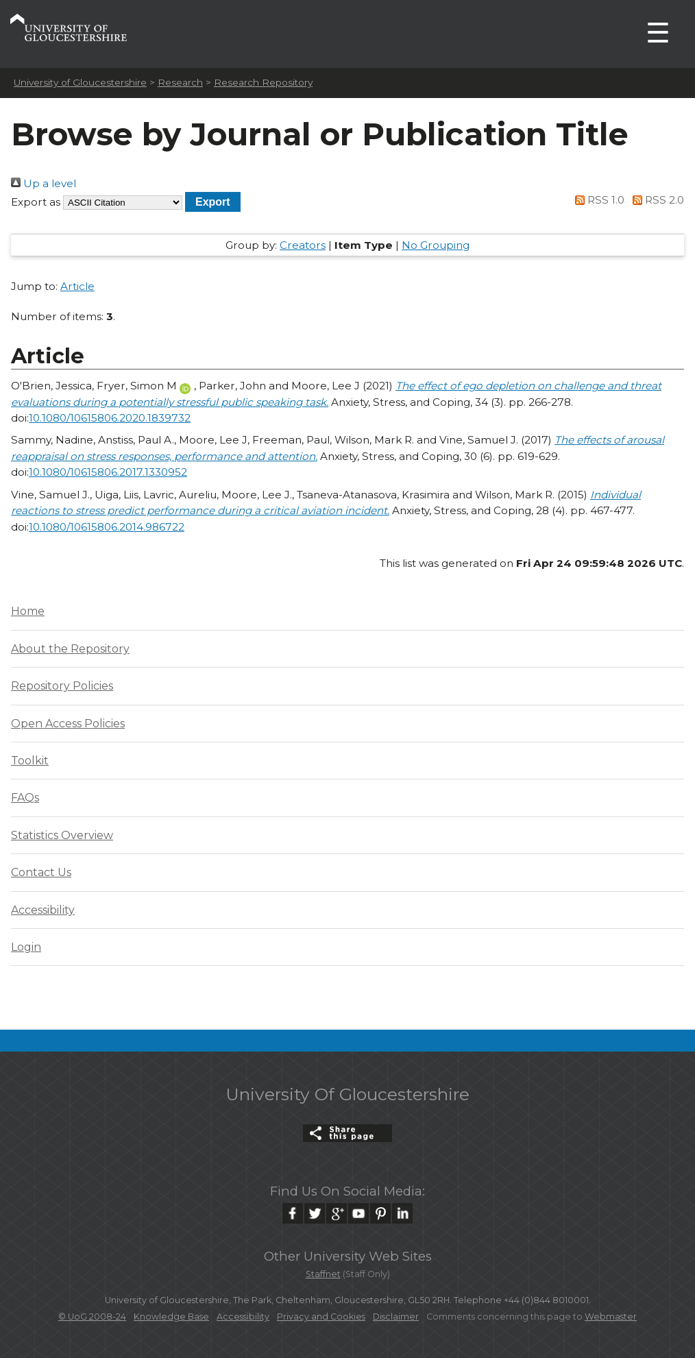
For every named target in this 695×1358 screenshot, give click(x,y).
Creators (303, 245)
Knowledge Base (171, 1316)
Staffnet (323, 1274)
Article (77, 286)
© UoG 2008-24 (92, 1316)
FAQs (25, 797)
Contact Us (41, 872)
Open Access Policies (68, 723)
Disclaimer (396, 1316)
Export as (35, 201)
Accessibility (43, 910)
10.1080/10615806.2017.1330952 (108, 471)
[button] (213, 202)
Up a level (43, 183)
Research (180, 82)
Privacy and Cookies (321, 1316)
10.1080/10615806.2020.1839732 (110, 417)
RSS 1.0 (597, 199)
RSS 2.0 (655, 199)
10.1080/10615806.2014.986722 (106, 526)
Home (28, 611)
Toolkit (30, 760)
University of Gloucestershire (80, 82)
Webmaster (611, 1316)
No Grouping (436, 245)
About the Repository (70, 648)
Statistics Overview (62, 835)
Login (26, 947)
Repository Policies (62, 685)
